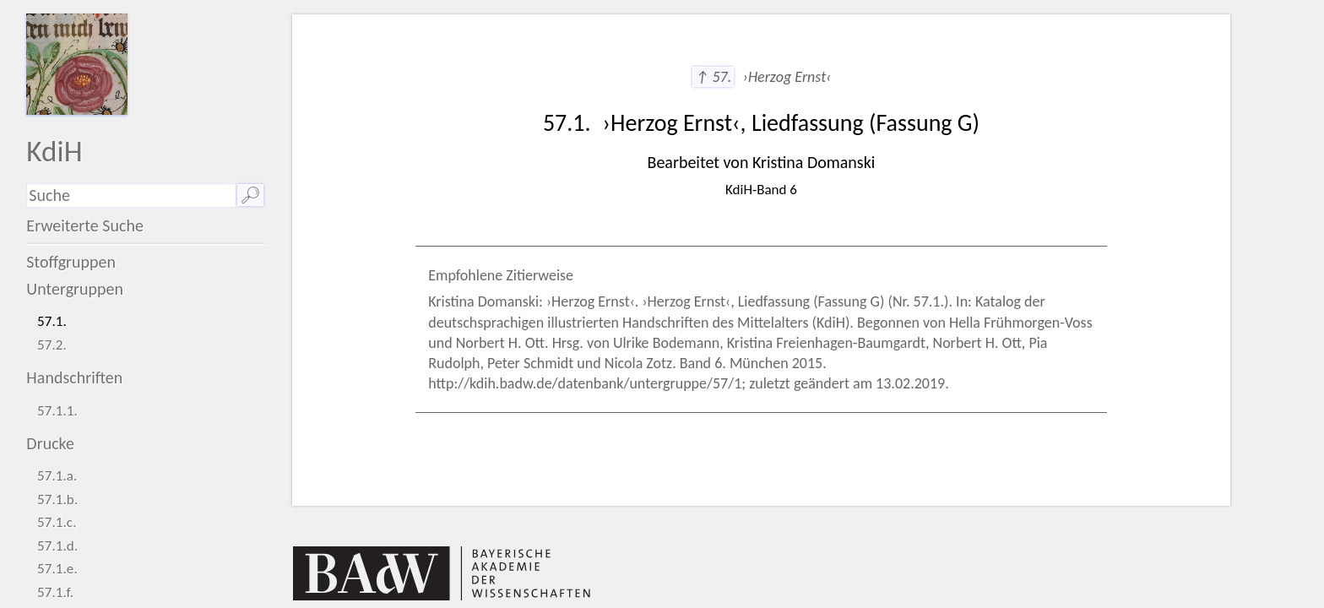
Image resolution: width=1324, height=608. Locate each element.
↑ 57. (713, 77)
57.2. (52, 345)
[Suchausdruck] (131, 195)
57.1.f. (55, 592)
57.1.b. (57, 499)
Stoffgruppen (71, 262)
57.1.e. (57, 569)
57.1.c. (56, 522)
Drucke (50, 443)
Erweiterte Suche (85, 225)
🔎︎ (250, 195)
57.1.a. (57, 476)
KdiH (54, 151)
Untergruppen (74, 289)
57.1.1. (57, 411)
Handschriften (74, 377)
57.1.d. (57, 546)
